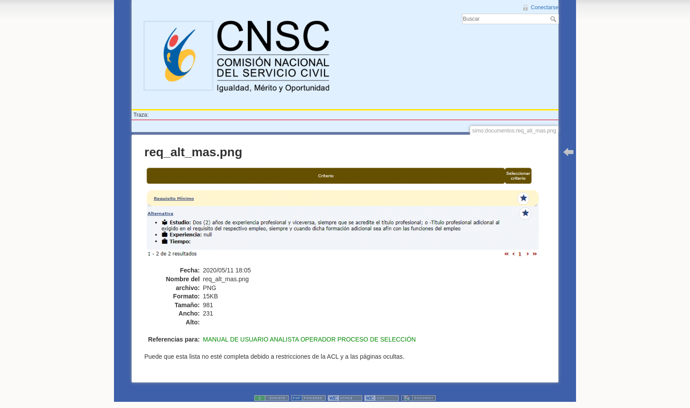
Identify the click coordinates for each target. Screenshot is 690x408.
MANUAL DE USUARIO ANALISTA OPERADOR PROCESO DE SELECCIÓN (309, 339)
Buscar (554, 19)
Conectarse (544, 7)
